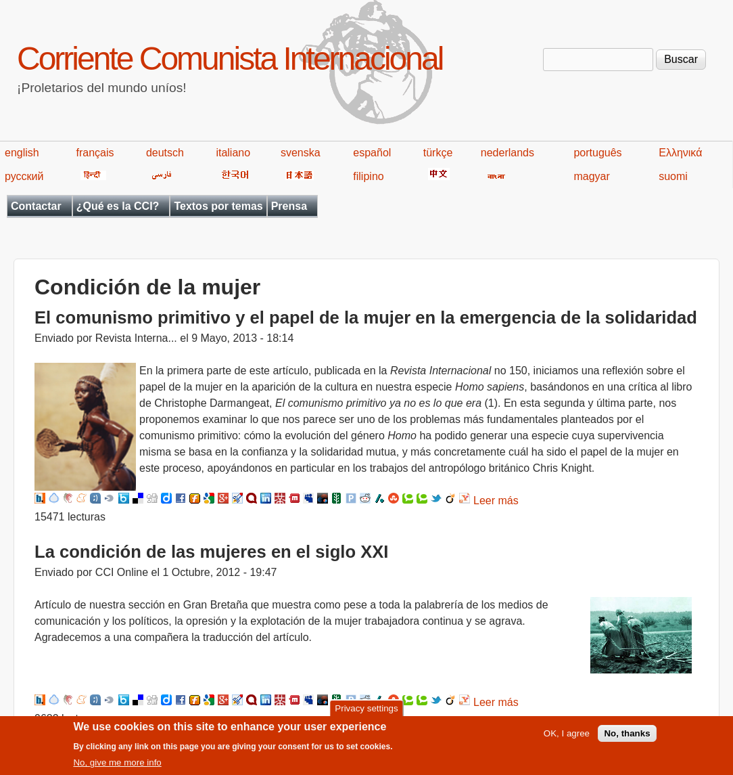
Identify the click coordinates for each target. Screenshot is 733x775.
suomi (673, 176)
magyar (591, 176)
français (95, 152)
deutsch (165, 152)
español (372, 152)
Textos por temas (218, 206)
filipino (368, 176)
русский (24, 176)
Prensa (289, 206)
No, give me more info (117, 768)
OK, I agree (567, 739)
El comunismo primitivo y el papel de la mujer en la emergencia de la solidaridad (365, 317)
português (597, 152)
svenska (301, 152)
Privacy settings (366, 713)
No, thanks (627, 739)
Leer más (496, 500)
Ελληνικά (680, 152)
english (22, 152)
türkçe (438, 152)
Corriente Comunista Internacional (229, 58)
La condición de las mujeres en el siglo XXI (211, 551)
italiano (233, 152)
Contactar (36, 206)
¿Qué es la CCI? (118, 206)
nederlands (507, 152)
